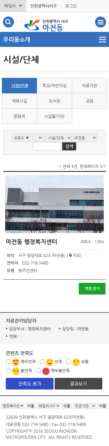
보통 (85, 361)
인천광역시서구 (43, 5)
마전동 (55, 25)
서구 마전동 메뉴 (100, 22)
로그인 (71, 5)
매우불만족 (60, 370)
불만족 (26, 370)
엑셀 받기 (92, 288)
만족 (58, 361)
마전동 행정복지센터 (31, 242)
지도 (76, 255)
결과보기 (78, 383)
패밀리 (10, 5)
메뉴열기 (54, 39)
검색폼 (8, 22)
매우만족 (28, 361)
